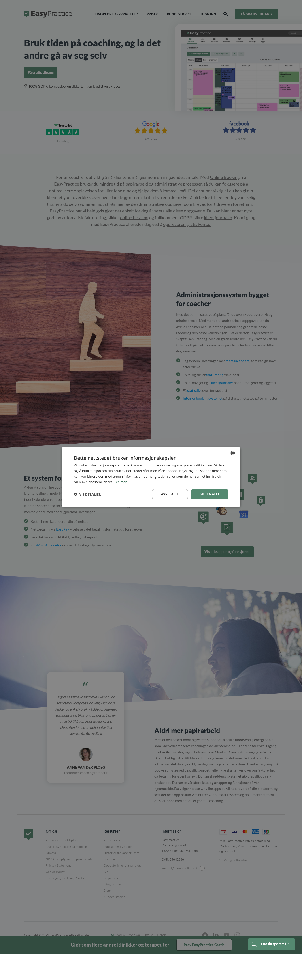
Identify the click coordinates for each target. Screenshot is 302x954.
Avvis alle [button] (170, 494)
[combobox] (232, 453)
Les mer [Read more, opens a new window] (120, 482)
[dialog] (151, 477)
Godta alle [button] (210, 494)
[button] (87, 494)
